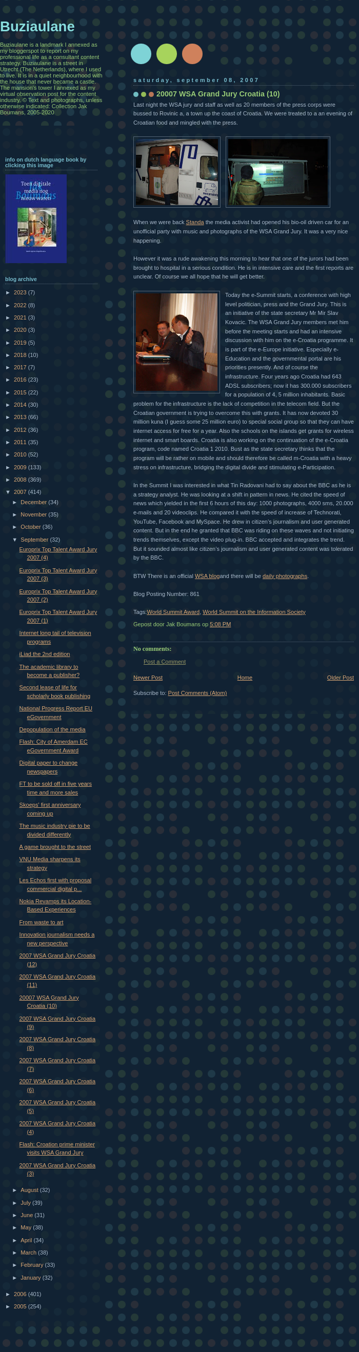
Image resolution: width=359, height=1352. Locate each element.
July (26, 1203)
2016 (21, 379)
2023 (21, 292)
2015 (21, 392)
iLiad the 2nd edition (44, 654)
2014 (21, 405)
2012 (21, 430)
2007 (21, 492)
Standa (195, 222)
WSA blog (207, 576)
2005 (21, 1306)
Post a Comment (165, 662)
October (31, 527)
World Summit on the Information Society (254, 612)
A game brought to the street (55, 847)
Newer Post (148, 677)
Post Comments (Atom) (197, 693)
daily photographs (285, 576)
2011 (21, 442)
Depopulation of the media (52, 729)
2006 (21, 1294)
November (34, 514)
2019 (21, 343)
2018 (21, 355)
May (27, 1227)
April (27, 1240)
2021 (21, 317)
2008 (21, 479)
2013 (21, 417)
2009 (21, 467)
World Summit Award (173, 612)
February (33, 1265)
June (27, 1215)
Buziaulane (37, 26)
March (29, 1252)
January (31, 1278)
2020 (21, 330)
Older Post (340, 677)
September (35, 539)
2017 (21, 367)
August (30, 1190)
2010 (21, 454)
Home (244, 677)
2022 (21, 305)
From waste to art (41, 922)
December (34, 502)
